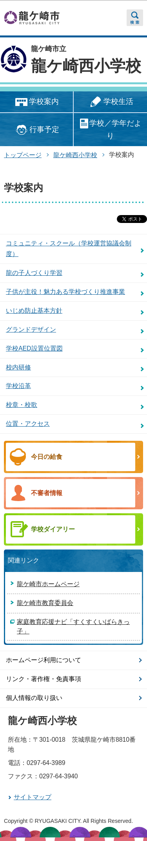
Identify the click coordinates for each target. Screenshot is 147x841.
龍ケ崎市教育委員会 (45, 603)
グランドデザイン (31, 329)
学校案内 (36, 102)
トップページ (23, 155)
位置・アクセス (28, 423)
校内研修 (18, 367)
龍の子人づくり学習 (34, 272)
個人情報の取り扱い (34, 697)
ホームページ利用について (43, 660)
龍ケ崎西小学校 (86, 66)
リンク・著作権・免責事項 (43, 679)
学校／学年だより (110, 129)
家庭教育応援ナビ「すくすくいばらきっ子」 (73, 626)
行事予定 (36, 130)
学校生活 (110, 102)
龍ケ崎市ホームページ (48, 584)
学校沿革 (18, 385)
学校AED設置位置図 (34, 348)
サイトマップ (32, 797)
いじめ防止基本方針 (34, 310)
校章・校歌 (21, 404)
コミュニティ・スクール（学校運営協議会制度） (68, 248)
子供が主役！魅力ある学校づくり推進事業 (65, 291)
